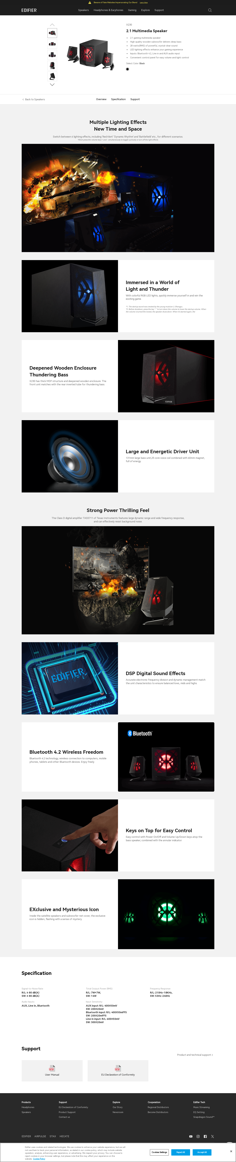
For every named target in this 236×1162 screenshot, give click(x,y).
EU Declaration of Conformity (73, 1107)
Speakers (26, 1112)
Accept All (202, 1152)
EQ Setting (199, 1112)
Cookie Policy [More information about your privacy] (39, 1159)
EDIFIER (26, 1136)
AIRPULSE (40, 1136)
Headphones (28, 1107)
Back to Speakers (35, 99)
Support (159, 10)
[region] (118, 1152)
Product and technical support (194, 1054)
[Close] (231, 1151)
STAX (53, 1136)
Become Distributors (158, 1112)
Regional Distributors (158, 1107)
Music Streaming (201, 1107)
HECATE (64, 1136)
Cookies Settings (159, 1152)
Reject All (181, 1152)
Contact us (64, 1117)
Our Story (118, 1107)
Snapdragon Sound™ (203, 1117)
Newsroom (118, 1112)
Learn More (144, 2)
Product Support (67, 1112)
